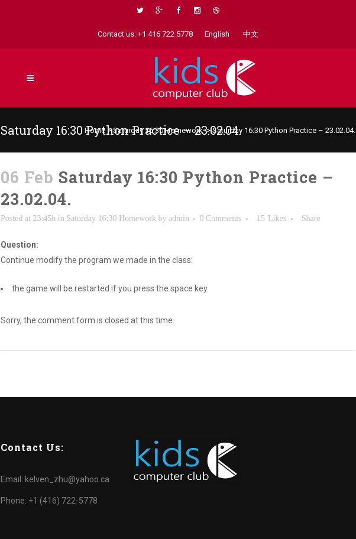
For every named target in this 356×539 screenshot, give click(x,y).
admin (179, 218)
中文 (250, 34)
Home (95, 130)
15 (271, 219)
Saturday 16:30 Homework (158, 130)
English (217, 34)
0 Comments (220, 218)
